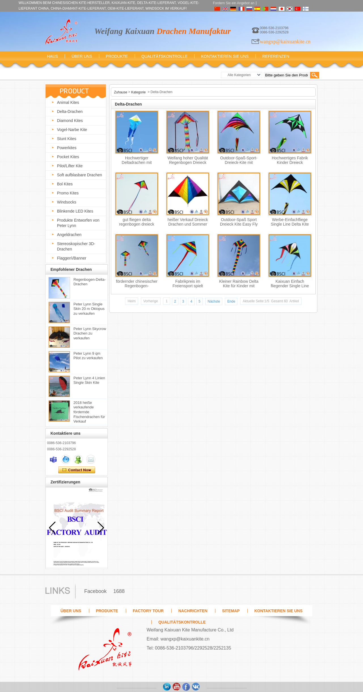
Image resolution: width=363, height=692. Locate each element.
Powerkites (66, 147)
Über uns (81, 56)
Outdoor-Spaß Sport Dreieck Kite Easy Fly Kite (239, 223)
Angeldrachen (69, 234)
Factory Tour (148, 611)
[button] (101, 528)
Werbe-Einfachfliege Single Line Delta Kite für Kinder (290, 223)
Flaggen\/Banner (71, 258)
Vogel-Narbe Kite (72, 129)
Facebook (95, 591)
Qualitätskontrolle (165, 56)
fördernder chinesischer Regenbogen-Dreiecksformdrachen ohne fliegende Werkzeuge (136, 285)
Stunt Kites (66, 138)
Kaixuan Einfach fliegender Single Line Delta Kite (290, 285)
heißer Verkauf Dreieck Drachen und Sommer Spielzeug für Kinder (188, 223)
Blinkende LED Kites (75, 211)
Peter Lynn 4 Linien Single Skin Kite (89, 380)
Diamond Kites (70, 120)
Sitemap (231, 611)
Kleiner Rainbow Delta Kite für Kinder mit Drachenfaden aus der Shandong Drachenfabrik (239, 285)
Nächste (214, 301)
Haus (52, 56)
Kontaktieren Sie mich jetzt (76, 470)
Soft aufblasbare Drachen (79, 175)
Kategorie (138, 92)
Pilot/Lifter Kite (70, 166)
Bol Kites (65, 184)
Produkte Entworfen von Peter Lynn (78, 223)
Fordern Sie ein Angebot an (233, 3)
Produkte (117, 56)
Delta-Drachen (70, 111)
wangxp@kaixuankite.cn (285, 41)
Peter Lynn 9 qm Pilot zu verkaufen (88, 355)
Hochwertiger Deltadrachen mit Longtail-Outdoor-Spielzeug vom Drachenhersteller (137, 161)
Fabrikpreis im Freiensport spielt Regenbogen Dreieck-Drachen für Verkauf (187, 285)
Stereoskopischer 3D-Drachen (76, 246)
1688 (118, 591)
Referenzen (275, 56)
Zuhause (120, 92)
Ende (231, 301)
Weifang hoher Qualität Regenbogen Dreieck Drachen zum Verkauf (188, 161)
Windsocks (66, 202)
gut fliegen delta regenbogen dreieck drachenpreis (136, 223)
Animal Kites (68, 102)
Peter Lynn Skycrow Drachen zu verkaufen (89, 333)
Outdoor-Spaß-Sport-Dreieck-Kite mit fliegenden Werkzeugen (239, 161)
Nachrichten (193, 611)
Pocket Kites (68, 157)
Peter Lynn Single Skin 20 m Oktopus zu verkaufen (89, 308)
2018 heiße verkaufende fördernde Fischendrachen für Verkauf (89, 411)
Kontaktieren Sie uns (225, 56)
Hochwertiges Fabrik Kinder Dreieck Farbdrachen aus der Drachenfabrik (289, 161)
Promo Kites (68, 193)
